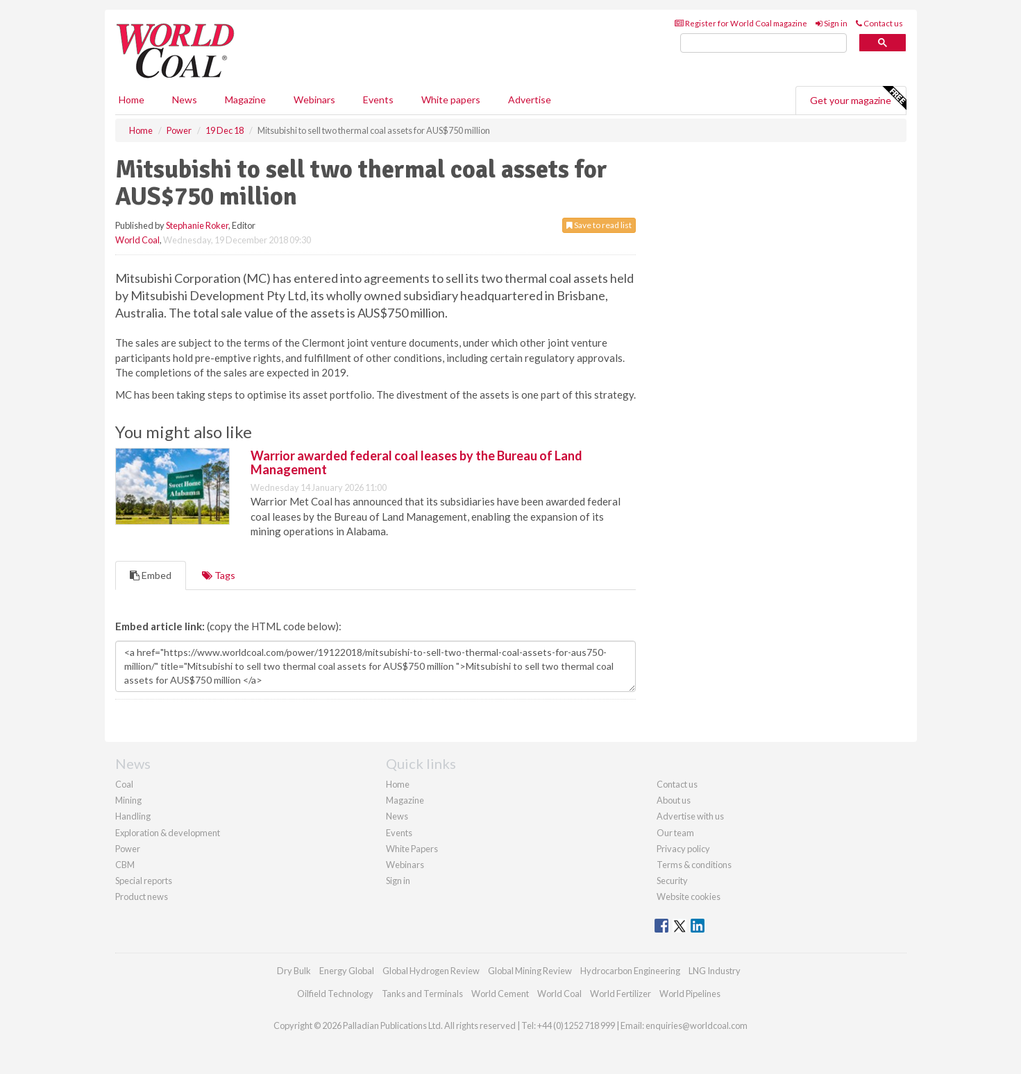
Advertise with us (690, 816)
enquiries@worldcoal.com (696, 1025)
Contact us (879, 23)
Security (672, 880)
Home (131, 99)
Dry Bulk (294, 970)
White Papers (412, 848)
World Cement (500, 993)
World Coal (137, 239)
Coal (124, 784)
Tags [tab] (218, 575)
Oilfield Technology (335, 993)
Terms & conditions (694, 864)
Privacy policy (683, 848)
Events (378, 99)
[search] (763, 43)
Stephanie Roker (197, 225)
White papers (450, 99)
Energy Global (346, 970)
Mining (128, 800)
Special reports (143, 880)
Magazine (245, 99)
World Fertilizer (620, 993)
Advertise (529, 99)
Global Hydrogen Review (431, 970)
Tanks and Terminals (422, 993)
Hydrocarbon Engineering (630, 970)
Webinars (314, 99)
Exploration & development (167, 832)
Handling (133, 816)
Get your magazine (858, 98)
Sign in (831, 23)
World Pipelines (689, 993)
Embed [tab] (150, 575)
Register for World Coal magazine (741, 23)
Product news (141, 896)
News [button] (184, 99)
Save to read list (599, 225)
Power (127, 848)
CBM (125, 864)
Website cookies (688, 896)
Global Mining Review (530, 970)
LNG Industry (715, 970)
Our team (675, 832)
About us (674, 800)
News (397, 816)
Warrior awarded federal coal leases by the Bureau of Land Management (416, 462)
